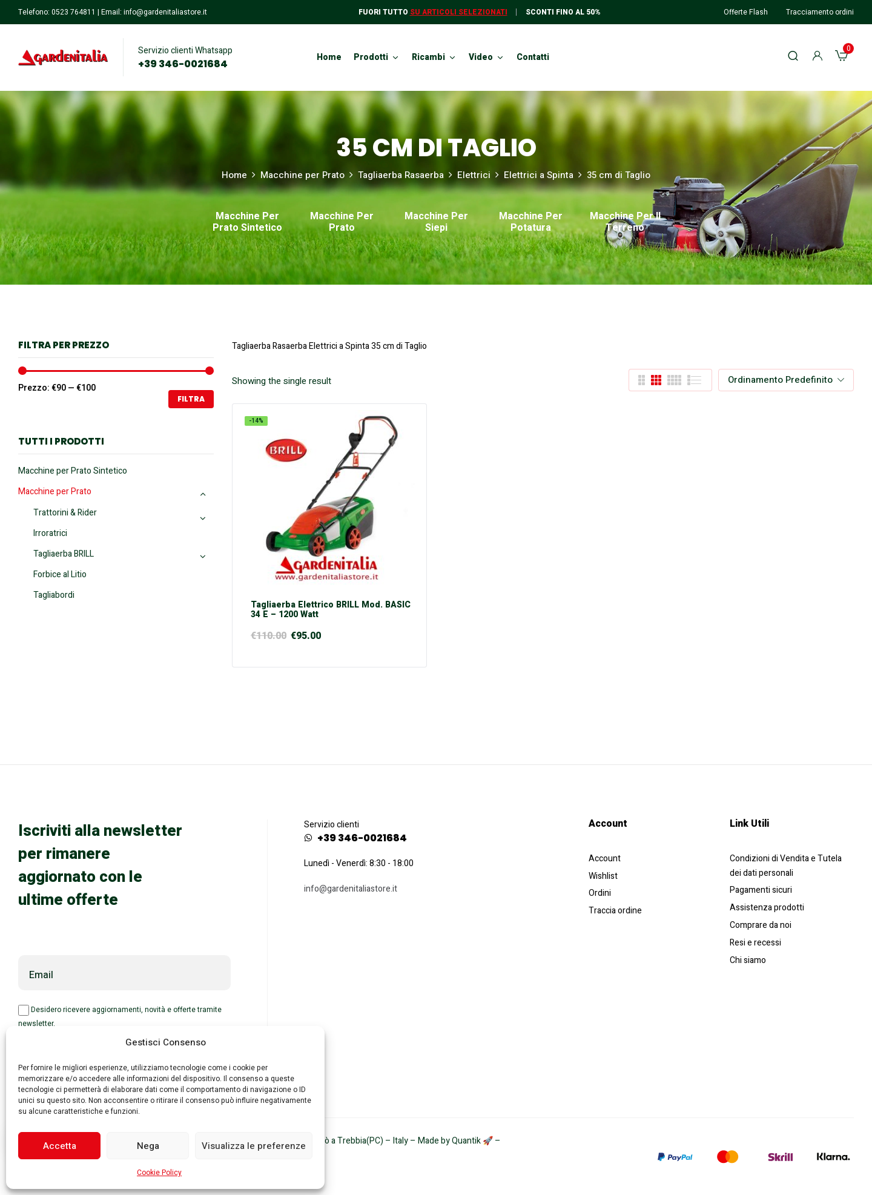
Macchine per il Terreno (625, 223)
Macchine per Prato (302, 175)
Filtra (191, 399)
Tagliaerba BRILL (63, 554)
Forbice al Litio (60, 574)
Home (234, 175)
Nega (148, 1146)
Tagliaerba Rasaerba (401, 175)
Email (41, 975)
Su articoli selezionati (458, 12)
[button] (841, 57)
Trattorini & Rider (65, 512)
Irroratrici (50, 533)
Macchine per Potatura (531, 223)
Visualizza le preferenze (254, 1146)
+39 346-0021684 (183, 64)
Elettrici (473, 175)
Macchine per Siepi (436, 223)
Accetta (59, 1146)
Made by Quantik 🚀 (455, 1140)
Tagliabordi (53, 595)
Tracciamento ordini (820, 12)
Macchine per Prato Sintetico (247, 223)
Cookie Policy (159, 1172)
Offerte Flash (746, 12)
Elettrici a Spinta (538, 175)
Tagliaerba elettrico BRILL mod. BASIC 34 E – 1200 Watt (331, 610)
